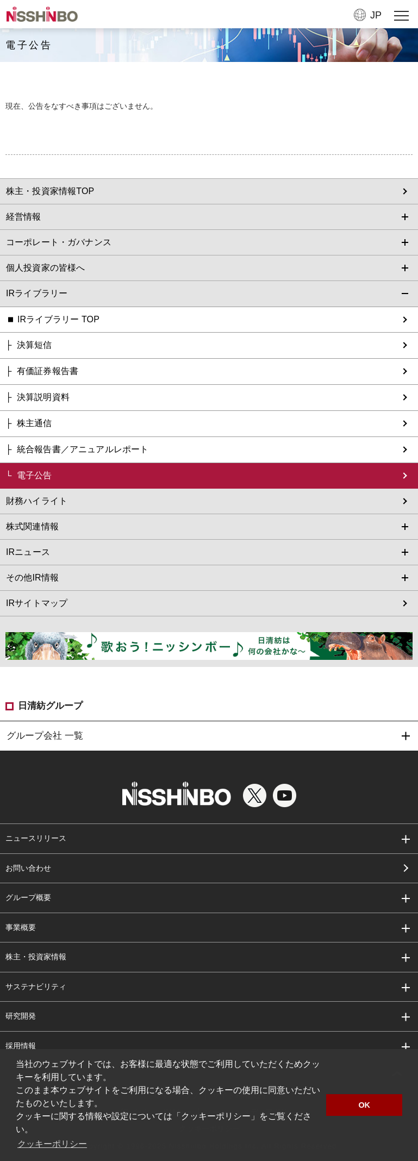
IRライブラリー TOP (58, 319)
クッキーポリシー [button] (52, 1143)
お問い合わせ (28, 868)
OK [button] (364, 1105)
